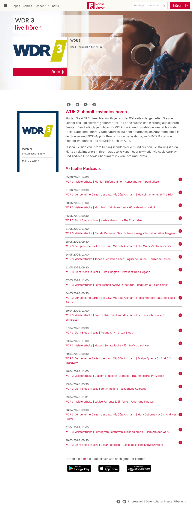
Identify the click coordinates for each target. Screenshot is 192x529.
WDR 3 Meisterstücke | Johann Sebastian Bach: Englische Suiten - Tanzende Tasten (118, 259)
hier (83, 459)
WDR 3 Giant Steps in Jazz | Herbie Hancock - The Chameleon (104, 220)
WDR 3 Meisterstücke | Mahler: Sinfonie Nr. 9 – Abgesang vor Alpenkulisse (112, 181)
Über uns (180, 501)
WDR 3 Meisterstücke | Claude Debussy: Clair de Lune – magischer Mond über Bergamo (120, 233)
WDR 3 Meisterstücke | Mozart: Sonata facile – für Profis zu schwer (107, 345)
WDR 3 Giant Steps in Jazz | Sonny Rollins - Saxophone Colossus (105, 388)
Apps (17, 6)
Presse (168, 501)
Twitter (124, 502)
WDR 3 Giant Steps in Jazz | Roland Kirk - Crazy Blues (99, 332)
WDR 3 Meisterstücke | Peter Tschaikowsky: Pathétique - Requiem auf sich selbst (116, 285)
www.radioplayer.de (96, 5)
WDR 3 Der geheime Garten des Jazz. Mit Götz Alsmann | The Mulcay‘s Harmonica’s (118, 246)
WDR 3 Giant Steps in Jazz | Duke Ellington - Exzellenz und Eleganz (107, 272)
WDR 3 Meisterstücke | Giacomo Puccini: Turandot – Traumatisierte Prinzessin (114, 375)
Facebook (118, 502)
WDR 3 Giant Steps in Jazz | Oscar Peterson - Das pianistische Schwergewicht (114, 445)
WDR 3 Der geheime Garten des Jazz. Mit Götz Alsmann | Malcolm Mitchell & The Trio (118, 194)
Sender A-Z (42, 6)
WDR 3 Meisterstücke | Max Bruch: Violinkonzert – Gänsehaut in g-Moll (110, 207)
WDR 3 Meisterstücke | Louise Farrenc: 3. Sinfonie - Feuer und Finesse (109, 401)
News (55, 6)
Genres (27, 6)
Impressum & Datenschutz (145, 501)
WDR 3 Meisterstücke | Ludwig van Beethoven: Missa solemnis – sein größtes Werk (117, 432)
